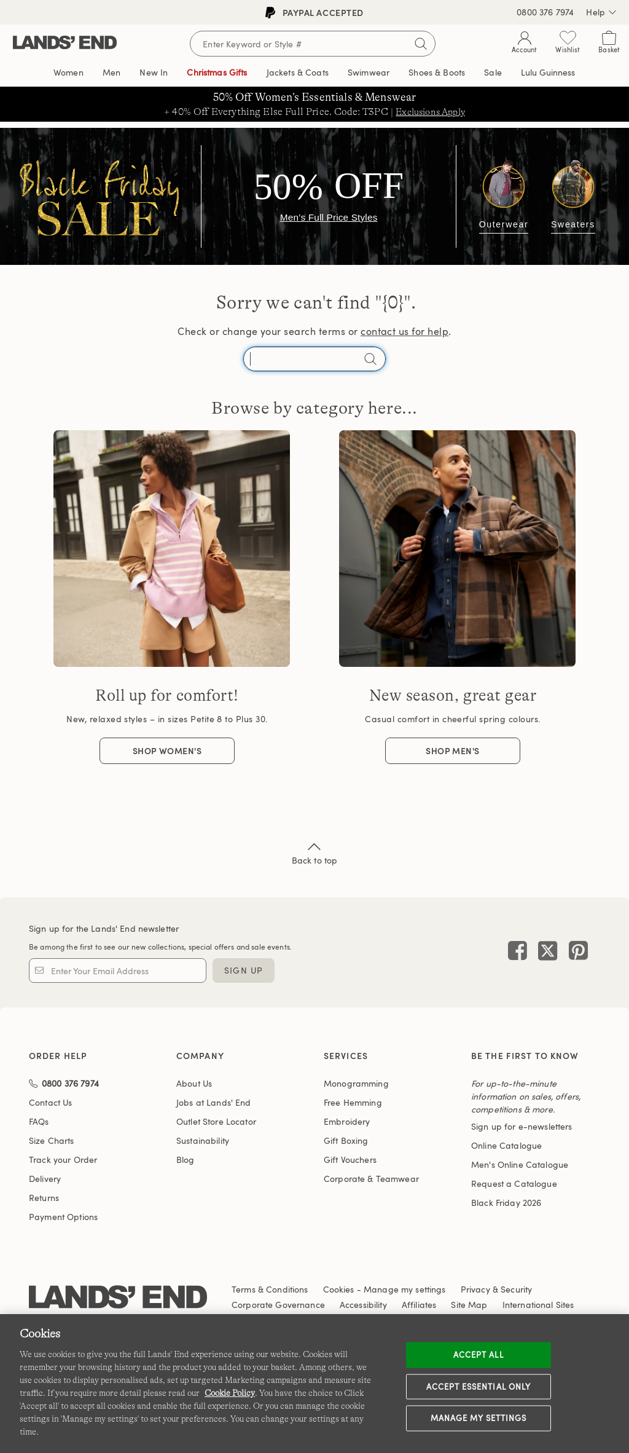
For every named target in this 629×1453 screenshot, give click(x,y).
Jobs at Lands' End (213, 1102)
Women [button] (68, 72)
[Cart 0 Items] (609, 44)
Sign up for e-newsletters (521, 1126)
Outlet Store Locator (216, 1121)
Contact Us (50, 1102)
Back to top (315, 852)
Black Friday (506, 1202)
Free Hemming (353, 1102)
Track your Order (63, 1159)
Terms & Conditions (270, 1289)
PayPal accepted (314, 12)
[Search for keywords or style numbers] (313, 44)
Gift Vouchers (350, 1159)
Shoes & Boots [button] (436, 72)
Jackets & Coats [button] (298, 72)
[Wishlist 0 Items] (567, 44)
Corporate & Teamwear (371, 1178)
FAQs (39, 1121)
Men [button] (111, 72)
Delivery (45, 1178)
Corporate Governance (278, 1304)
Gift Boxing (346, 1140)
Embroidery (347, 1121)
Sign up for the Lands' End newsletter (104, 928)
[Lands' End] (64, 43)
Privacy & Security (497, 1289)
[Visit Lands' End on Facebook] (517, 952)
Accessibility (363, 1304)
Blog (185, 1159)
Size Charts (51, 1140)
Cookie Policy (230, 1393)
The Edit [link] (548, 72)
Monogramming (356, 1083)
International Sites (538, 1304)
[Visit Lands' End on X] (544, 952)
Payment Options (63, 1217)
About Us (194, 1083)
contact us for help (404, 331)
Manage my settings (479, 1417)
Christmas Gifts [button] (217, 72)
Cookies (338, 1289)
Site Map (469, 1304)
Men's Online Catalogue (519, 1164)
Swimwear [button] (368, 72)
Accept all (478, 1354)
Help (601, 12)
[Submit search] (420, 44)
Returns (44, 1197)
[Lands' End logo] (118, 1299)
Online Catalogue (506, 1145)
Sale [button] (493, 72)
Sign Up (243, 970)
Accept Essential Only (478, 1386)
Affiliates (419, 1304)
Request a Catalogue (514, 1183)
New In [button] (153, 72)
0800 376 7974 (545, 12)
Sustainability (202, 1140)
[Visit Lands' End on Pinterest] (574, 952)
